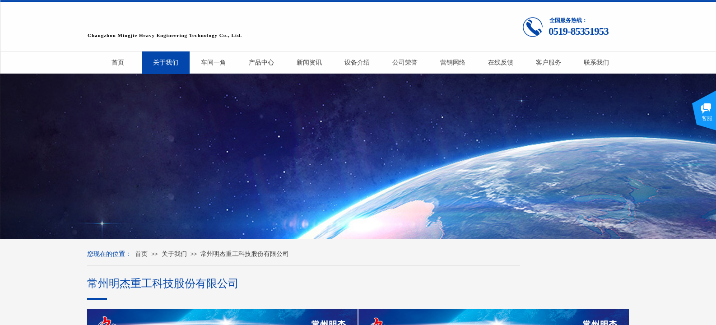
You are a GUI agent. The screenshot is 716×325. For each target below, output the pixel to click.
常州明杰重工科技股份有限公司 (244, 254)
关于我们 (174, 254)
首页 (141, 254)
